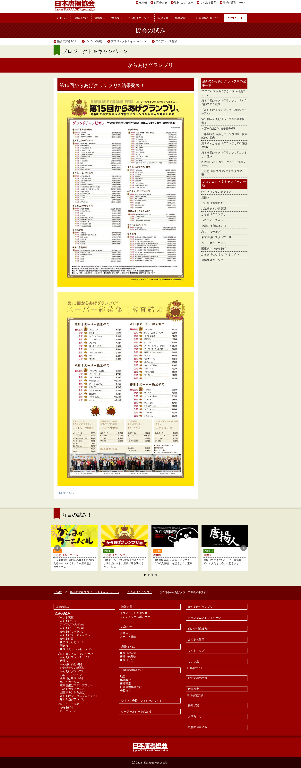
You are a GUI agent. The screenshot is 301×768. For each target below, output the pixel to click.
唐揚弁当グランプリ (213, 260)
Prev (57, 548)
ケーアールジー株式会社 (136, 711)
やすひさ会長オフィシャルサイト (141, 700)
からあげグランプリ (139, 18)
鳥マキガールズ (210, 231)
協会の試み (182, 18)
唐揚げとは (81, 18)
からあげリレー (69, 621)
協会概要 (125, 680)
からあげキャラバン (72, 631)
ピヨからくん (68, 710)
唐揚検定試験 (195, 695)
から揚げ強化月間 (212, 203)
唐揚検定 (99, 18)
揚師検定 (116, 18)
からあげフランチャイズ (216, 191)
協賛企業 (163, 18)
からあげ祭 (67, 638)
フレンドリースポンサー (135, 616)
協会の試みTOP (66, 41)
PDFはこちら (65, 492)
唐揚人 (205, 197)
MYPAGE (236, 18)
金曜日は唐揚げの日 (213, 225)
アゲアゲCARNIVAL (72, 624)
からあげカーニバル (72, 628)
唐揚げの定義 (128, 653)
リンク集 (193, 661)
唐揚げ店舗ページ (234, 2)
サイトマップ (196, 650)
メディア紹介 (128, 636)
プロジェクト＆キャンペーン (128, 41)
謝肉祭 (64, 645)
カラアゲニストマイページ (204, 617)
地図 (122, 676)
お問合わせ (160, 2)
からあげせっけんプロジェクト (220, 254)
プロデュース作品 (166, 41)
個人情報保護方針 (199, 628)
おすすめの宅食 (197, 677)
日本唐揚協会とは (207, 18)
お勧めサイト (195, 667)
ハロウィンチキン (212, 220)
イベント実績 (93, 41)
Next (243, 548)
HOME (143, 2)
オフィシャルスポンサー (135, 613)
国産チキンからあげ (213, 248)
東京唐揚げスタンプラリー (217, 237)
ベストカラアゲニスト (215, 242)
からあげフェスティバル (75, 635)
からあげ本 (67, 707)
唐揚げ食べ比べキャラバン (76, 649)
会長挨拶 (125, 690)
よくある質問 (208, 2)
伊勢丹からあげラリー (73, 642)
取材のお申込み (183, 2)
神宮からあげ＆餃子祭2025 (218, 128)
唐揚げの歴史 (128, 656)
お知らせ (62, 18)
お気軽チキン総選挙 (213, 208)
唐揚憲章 (125, 683)
